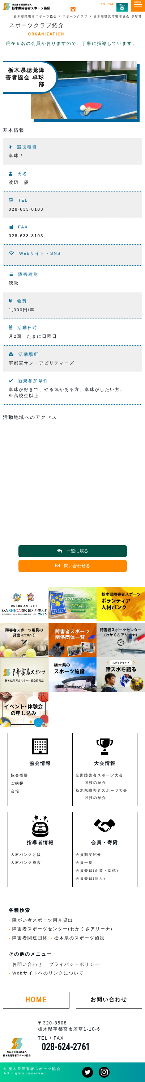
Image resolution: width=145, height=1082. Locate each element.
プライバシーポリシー (74, 964)
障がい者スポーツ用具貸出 (42, 920)
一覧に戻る (72, 550)
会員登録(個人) (91, 878)
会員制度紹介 (89, 854)
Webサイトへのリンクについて (48, 973)
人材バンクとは (26, 854)
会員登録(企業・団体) (97, 870)
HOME (36, 1000)
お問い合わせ (27, 964)
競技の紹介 (95, 782)
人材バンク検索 (26, 862)
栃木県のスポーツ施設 (79, 937)
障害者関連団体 (30, 937)
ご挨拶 (17, 783)
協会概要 (19, 775)
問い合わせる (72, 565)
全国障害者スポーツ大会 (99, 775)
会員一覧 (84, 862)
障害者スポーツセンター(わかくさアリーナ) (62, 928)
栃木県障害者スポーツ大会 (102, 790)
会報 (15, 791)
